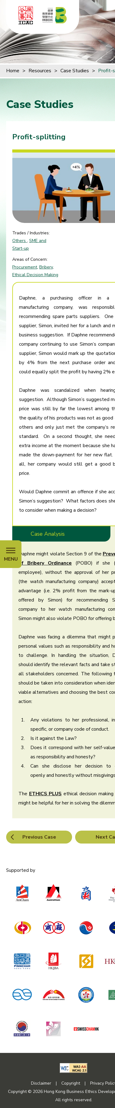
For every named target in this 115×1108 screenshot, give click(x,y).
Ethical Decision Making (35, 275)
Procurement (24, 267)
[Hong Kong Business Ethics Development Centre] (54, 15)
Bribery (46, 267)
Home (12, 70)
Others (19, 241)
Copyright (70, 1083)
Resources (40, 70)
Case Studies (74, 70)
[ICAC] (25, 15)
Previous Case (39, 837)
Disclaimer (41, 1083)
